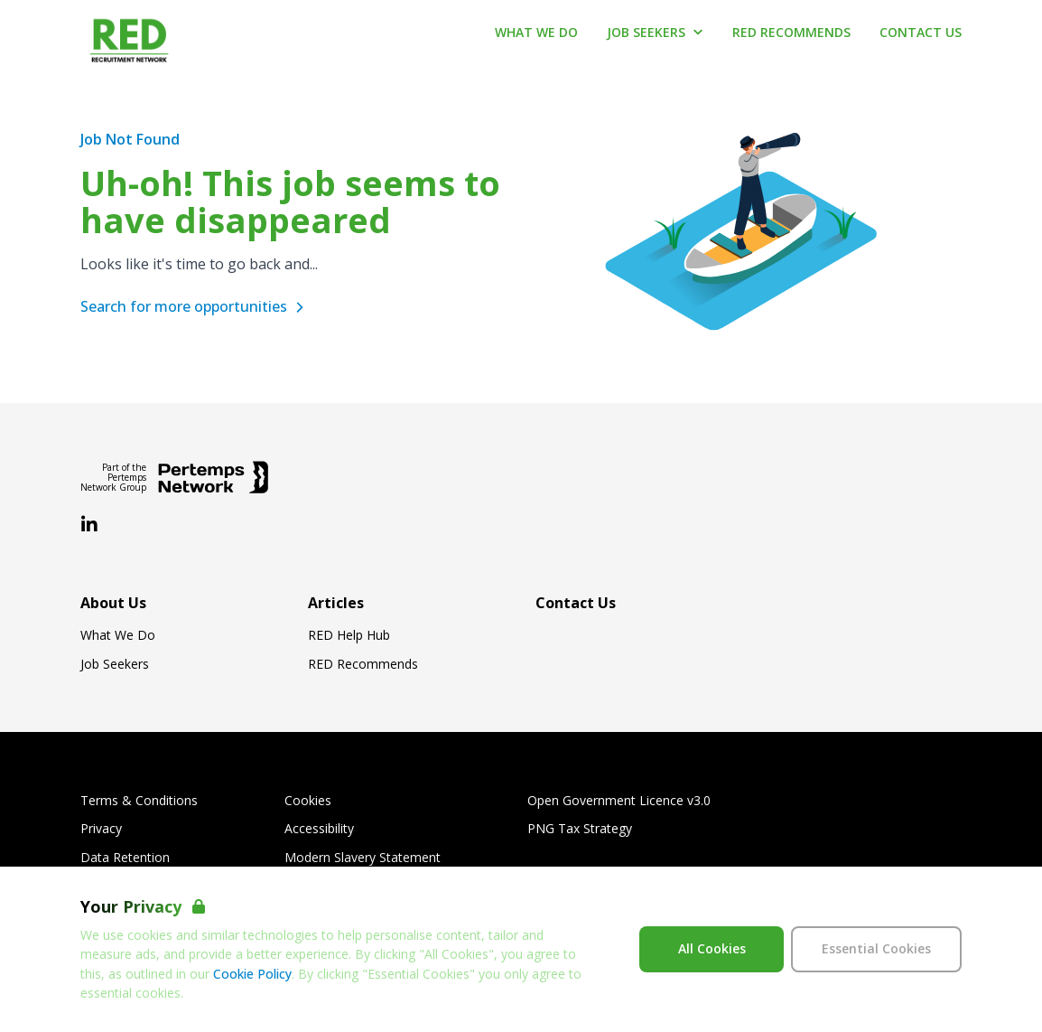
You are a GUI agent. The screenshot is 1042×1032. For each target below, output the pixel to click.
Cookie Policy (252, 973)
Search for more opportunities (194, 306)
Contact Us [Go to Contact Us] (920, 32)
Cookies (307, 801)
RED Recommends (363, 664)
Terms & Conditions (139, 801)
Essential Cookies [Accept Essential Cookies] (876, 948)
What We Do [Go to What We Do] (536, 32)
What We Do (117, 635)
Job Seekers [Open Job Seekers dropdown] (655, 32)
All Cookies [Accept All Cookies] (712, 948)
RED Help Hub (349, 635)
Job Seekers (114, 664)
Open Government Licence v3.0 (619, 801)
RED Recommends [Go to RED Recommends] (791, 32)
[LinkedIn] (89, 525)
